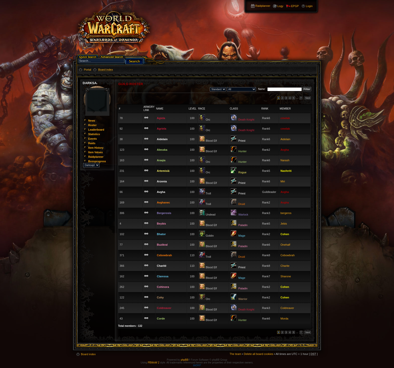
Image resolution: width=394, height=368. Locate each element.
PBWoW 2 (153, 362)
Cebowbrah (287, 255)
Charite (284, 265)
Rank (264, 108)
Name (159, 108)
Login (309, 6)
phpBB (184, 359)
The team (235, 353)
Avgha (284, 149)
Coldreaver (287, 307)
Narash (284, 160)
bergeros (285, 213)
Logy (280, 6)
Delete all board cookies (258, 353)
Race (201, 108)
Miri (282, 181)
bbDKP (197, 365)
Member (285, 108)
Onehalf (285, 244)
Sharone (285, 276)
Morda (284, 318)
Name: (261, 89)
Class (234, 108)
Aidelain (285, 139)
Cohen (284, 234)
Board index (88, 354)
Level (192, 108)
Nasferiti (285, 170)
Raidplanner (262, 5)
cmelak (285, 118)
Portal (87, 69)
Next (307, 98)
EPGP (295, 6)
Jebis (283, 223)
